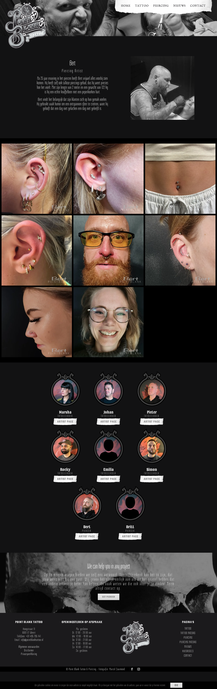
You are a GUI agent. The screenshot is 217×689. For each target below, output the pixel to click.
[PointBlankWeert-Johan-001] (108, 373)
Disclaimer (29, 650)
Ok (176, 685)
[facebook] (132, 669)
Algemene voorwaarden (29, 647)
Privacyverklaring (29, 654)
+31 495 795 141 (33, 636)
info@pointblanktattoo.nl (32, 640)
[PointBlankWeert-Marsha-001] (65, 373)
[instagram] (138, 669)
